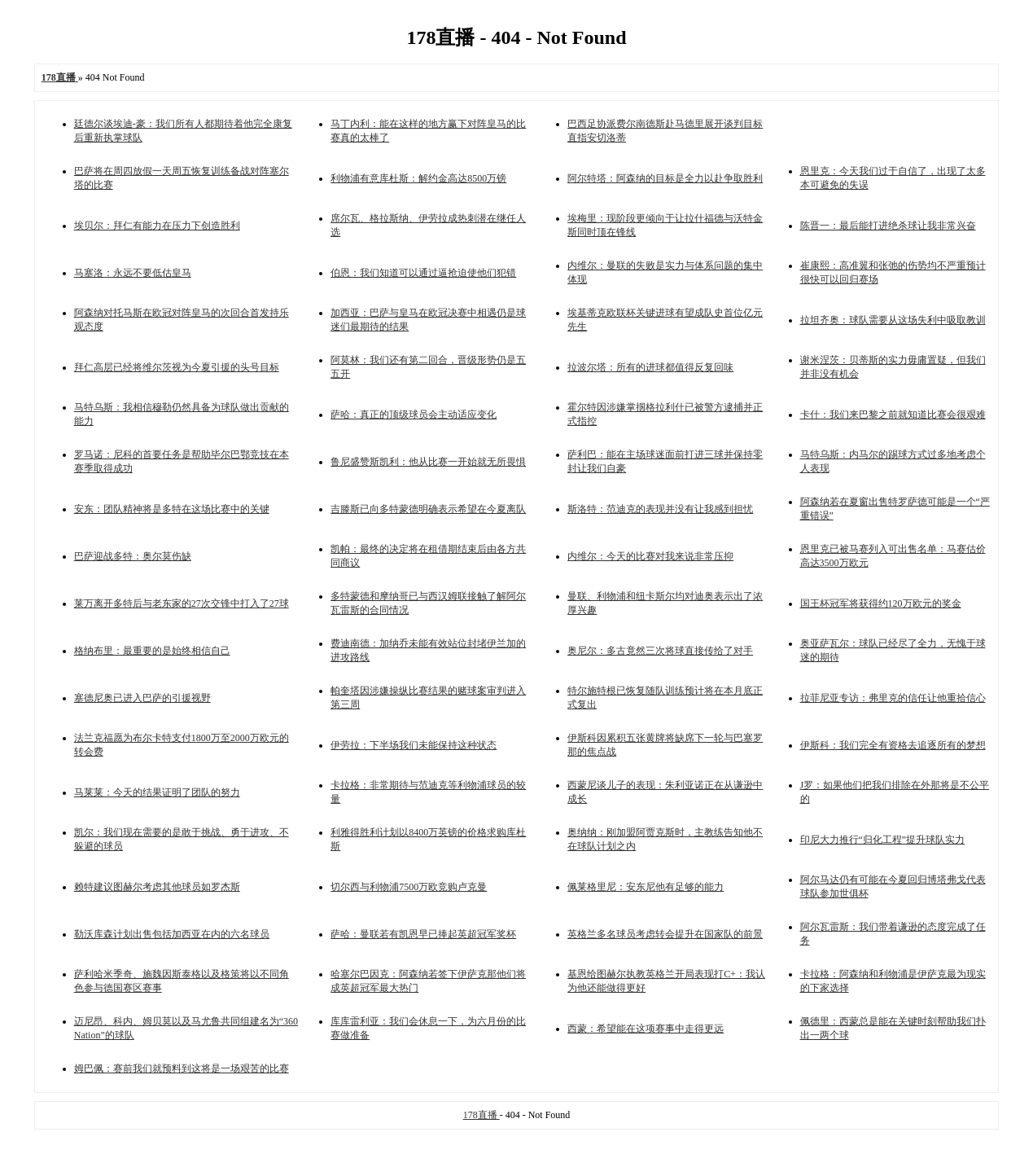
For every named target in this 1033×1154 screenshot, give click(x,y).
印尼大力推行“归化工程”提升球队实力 (882, 839)
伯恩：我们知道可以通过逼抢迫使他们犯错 (423, 273)
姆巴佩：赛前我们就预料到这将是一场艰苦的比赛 (181, 1068)
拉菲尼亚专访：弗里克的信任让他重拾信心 (893, 698)
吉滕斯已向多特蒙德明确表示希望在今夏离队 (428, 509)
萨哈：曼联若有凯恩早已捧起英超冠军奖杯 (423, 934)
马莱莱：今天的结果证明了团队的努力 (157, 792)
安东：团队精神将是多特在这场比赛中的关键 (171, 509)
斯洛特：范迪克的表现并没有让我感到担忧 (660, 509)
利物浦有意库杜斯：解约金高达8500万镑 (418, 178)
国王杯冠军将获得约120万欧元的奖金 (880, 603)
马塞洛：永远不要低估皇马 (132, 273)
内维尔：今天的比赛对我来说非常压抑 (650, 556)
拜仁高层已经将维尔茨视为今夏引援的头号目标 (176, 367)
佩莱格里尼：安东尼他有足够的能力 (645, 887)
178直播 (481, 1115)
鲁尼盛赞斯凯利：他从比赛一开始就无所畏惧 (428, 461)
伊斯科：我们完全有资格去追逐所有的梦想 (893, 745)
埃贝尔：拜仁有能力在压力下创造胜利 (157, 225)
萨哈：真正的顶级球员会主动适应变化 (413, 414)
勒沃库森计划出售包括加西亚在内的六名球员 (171, 934)
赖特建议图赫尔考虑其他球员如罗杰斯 (157, 887)
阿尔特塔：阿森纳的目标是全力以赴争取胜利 (665, 178)
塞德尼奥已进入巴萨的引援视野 (142, 698)
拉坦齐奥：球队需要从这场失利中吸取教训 (893, 320)
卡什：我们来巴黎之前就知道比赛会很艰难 (893, 414)
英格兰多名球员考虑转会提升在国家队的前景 (665, 934)
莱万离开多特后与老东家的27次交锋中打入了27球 (181, 603)
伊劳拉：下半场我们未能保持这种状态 (413, 745)
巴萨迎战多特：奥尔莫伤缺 (132, 556)
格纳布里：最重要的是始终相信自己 (152, 650)
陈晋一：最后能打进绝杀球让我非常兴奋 (888, 225)
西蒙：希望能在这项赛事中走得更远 (645, 1028)
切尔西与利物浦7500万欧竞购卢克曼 (408, 887)
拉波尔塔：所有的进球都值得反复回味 (650, 367)
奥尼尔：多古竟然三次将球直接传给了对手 (660, 650)
